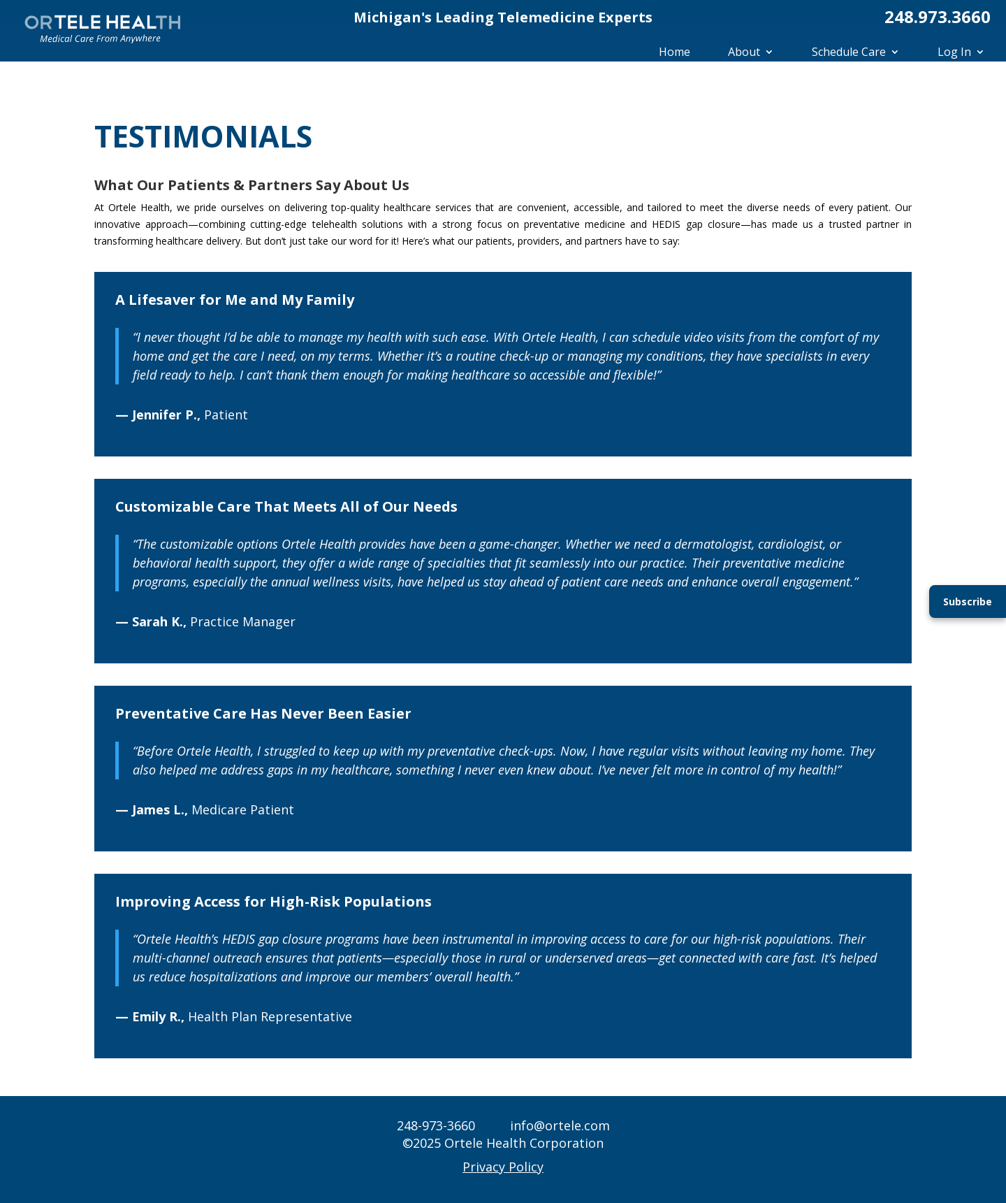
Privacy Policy (503, 1166)
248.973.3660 (937, 16)
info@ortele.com (560, 1125)
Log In (954, 51)
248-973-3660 (436, 1125)
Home (674, 51)
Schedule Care (849, 51)
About (744, 51)
